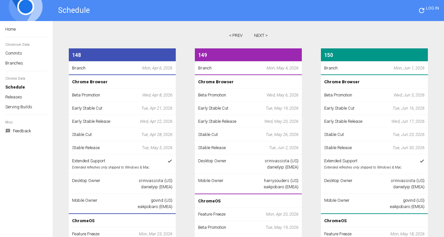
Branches (14, 63)
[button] (421, 10)
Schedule (15, 87)
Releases (13, 96)
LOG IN (432, 8)
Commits (13, 53)
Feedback (18, 131)
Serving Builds (18, 106)
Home (10, 29)
